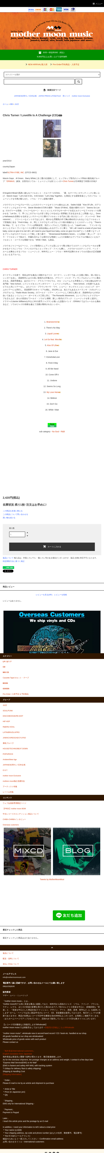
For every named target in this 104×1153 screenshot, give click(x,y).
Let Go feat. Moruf (53, 339)
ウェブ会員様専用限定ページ (14, 803)
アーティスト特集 (10, 787)
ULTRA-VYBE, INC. (15, 172)
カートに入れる (52, 546)
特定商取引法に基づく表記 (13, 561)
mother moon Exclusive (81, 96)
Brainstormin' (53, 322)
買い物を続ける (9, 518)
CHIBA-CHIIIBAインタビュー (14, 819)
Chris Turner (68, 181)
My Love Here (54, 392)
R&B (63, 431)
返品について (8, 558)
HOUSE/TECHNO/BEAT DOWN (15, 749)
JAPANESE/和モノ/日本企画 (25, 96)
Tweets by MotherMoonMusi (52, 879)
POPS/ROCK (8, 754)
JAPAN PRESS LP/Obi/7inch (50, 96)
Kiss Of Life (53, 345)
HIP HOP (6, 721)
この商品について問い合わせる (15, 514)
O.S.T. (5, 770)
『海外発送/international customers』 (19, 1051)
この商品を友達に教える (13, 511)
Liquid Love (53, 333)
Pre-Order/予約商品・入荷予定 (64, 64)
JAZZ (17, 104)
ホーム (5, 104)
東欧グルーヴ (8, 743)
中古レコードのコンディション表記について (21, 814)
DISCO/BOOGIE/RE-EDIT (13, 716)
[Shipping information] (12, 1074)
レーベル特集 (8, 792)
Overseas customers (11, 825)
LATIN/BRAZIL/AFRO (11, 732)
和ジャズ (66, 96)
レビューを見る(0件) (44, 595)
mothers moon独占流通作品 (14, 781)
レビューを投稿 (60, 595)
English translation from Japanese (17, 1054)
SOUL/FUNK (8, 711)
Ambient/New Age (10, 760)
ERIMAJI (10, 181)
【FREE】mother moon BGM (14, 809)
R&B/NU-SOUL (9, 727)
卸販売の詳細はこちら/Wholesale (59, 1027)
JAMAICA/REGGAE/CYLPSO (14, 738)
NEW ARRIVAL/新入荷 (36, 64)
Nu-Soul (55, 431)
